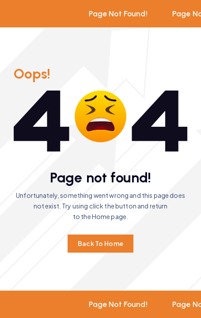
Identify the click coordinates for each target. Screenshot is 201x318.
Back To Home (100, 243)
